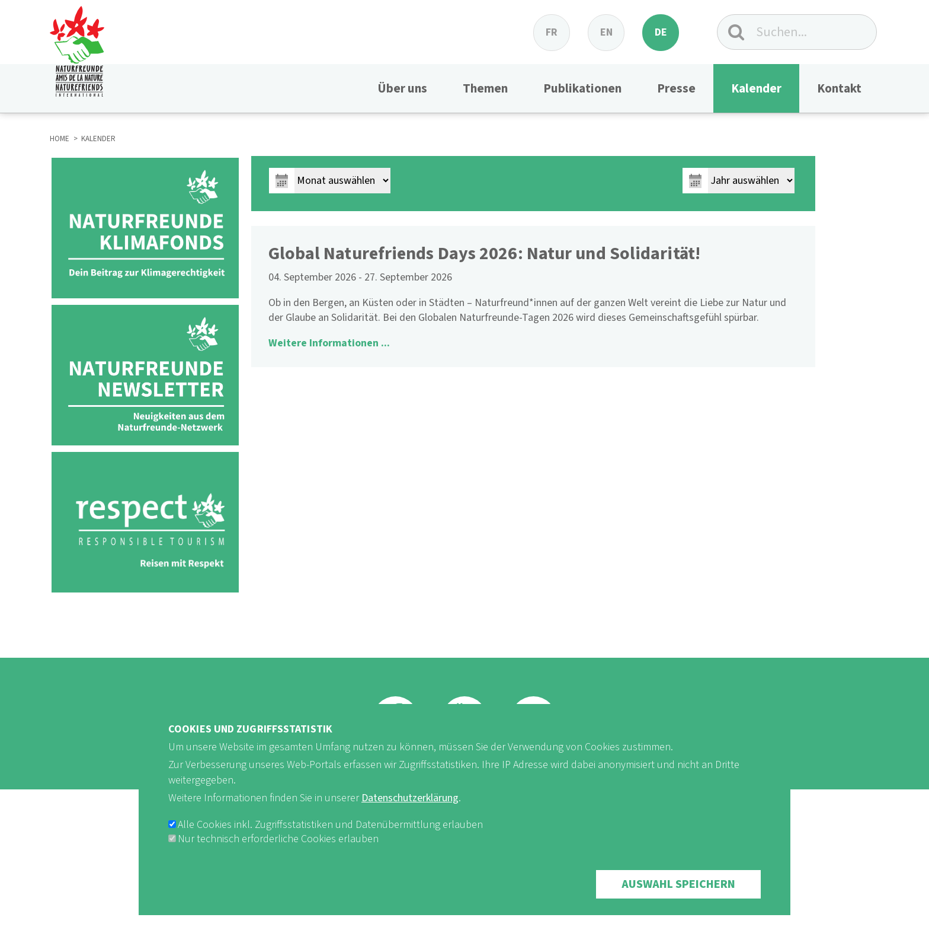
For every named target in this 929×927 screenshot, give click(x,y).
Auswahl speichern (678, 884)
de (661, 32)
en (606, 32)
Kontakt (839, 88)
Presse (676, 88)
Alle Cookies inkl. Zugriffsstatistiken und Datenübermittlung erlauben (330, 824)
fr (552, 32)
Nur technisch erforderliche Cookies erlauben (278, 839)
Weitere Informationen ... (329, 343)
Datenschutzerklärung (410, 798)
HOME (59, 138)
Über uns (402, 88)
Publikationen (582, 88)
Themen (485, 88)
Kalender (756, 88)
